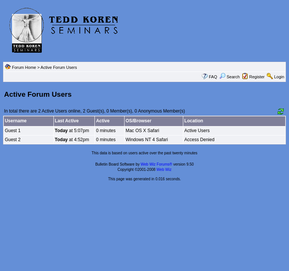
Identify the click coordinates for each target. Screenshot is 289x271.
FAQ (213, 77)
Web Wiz (164, 169)
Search (229, 77)
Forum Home (24, 67)
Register (257, 77)
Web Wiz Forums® (156, 164)
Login (279, 77)
